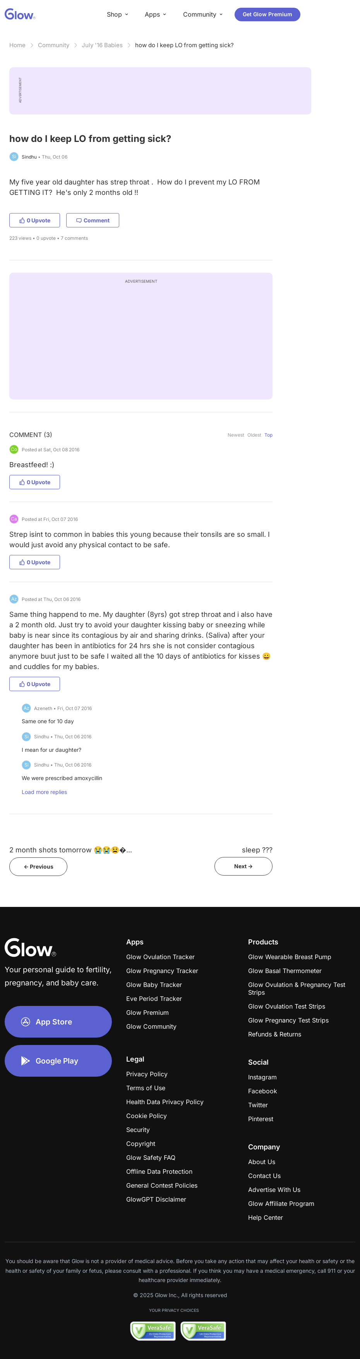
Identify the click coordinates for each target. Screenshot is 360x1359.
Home (17, 45)
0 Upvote (34, 220)
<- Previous (38, 866)
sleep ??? (257, 850)
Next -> (243, 866)
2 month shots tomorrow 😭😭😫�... (70, 850)
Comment (93, 220)
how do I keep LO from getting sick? (184, 45)
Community (53, 45)
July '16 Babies (102, 45)
